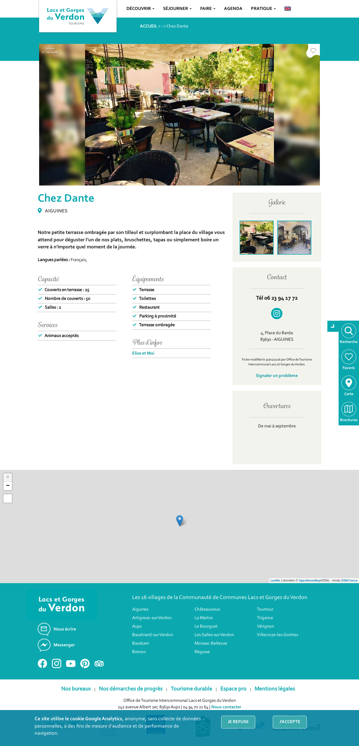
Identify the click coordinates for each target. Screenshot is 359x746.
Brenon (139, 652)
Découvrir (140, 9)
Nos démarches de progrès (130, 689)
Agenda (233, 9)
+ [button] (8, 477)
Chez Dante (177, 26)
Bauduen (140, 643)
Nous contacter (226, 707)
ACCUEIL (148, 26)
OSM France (349, 580)
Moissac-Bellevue (211, 643)
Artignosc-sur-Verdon (152, 618)
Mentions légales (275, 689)
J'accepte (289, 722)
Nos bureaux (76, 689)
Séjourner (177, 9)
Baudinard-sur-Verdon (152, 635)
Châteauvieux (207, 609)
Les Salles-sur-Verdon (214, 635)
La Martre (204, 618)
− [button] (8, 486)
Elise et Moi (143, 353)
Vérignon (265, 626)
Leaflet (275, 580)
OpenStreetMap (310, 580)
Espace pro (233, 689)
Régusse (202, 652)
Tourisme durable (191, 689)
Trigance (265, 618)
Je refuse (238, 722)
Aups (137, 626)
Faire (208, 9)
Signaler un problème (277, 376)
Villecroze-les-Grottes (277, 635)
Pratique (263, 9)
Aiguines (140, 609)
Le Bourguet (206, 626)
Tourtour (265, 609)
